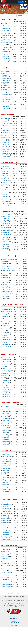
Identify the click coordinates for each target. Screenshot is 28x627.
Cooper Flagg (5, 286)
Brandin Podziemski (7, 370)
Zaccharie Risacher (6, 389)
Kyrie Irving (4, 529)
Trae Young (5, 61)
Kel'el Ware (4, 551)
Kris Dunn (4, 84)
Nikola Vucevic (5, 443)
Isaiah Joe (4, 517)
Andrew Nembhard (6, 134)
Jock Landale (5, 294)
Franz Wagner (5, 396)
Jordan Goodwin (6, 47)
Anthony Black (5, 273)
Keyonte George (6, 480)
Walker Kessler (5, 196)
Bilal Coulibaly (5, 265)
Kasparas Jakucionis (7, 291)
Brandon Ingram (6, 30)
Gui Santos (4, 366)
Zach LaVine (5, 296)
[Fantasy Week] (21, 15)
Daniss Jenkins (5, 194)
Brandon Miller (5, 268)
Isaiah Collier (5, 135)
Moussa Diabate (6, 239)
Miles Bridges (5, 75)
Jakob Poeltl (5, 246)
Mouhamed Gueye (6, 148)
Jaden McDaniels (6, 80)
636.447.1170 (18, 616)
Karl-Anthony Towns (7, 456)
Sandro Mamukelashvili (7, 259)
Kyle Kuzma (5, 577)
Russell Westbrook (6, 37)
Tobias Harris (5, 185)
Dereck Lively (5, 51)
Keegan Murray (5, 437)
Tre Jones (4, 472)
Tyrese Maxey (5, 532)
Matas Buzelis (5, 413)
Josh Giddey (5, 416)
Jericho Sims (5, 392)
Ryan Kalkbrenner (6, 118)
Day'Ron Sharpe (6, 359)
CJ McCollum (5, 132)
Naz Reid (4, 125)
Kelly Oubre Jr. (5, 244)
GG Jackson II (5, 89)
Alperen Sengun (6, 25)
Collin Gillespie (5, 420)
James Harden (5, 515)
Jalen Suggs (5, 470)
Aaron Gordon (5, 289)
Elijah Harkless (5, 458)
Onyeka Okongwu (7, 91)
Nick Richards (5, 408)
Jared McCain (5, 339)
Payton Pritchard (6, 422)
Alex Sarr (4, 127)
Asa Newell (5, 151)
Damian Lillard (5, 484)
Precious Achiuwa (6, 409)
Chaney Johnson (6, 434)
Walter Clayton (5, 237)
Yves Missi (4, 341)
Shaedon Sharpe (6, 234)
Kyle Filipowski (5, 406)
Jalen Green (5, 277)
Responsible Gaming (14, 622)
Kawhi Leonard (5, 78)
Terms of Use (14, 621)
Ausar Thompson (6, 32)
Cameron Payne (6, 487)
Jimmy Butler (5, 189)
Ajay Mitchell (5, 473)
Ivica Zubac (5, 493)
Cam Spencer (5, 371)
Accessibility (14, 625)
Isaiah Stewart (5, 441)
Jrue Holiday (5, 432)
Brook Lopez (5, 198)
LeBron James (5, 556)
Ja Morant (4, 54)
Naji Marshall (5, 558)
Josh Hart (4, 85)
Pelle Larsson (5, 561)
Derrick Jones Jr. (6, 364)
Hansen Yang (5, 205)
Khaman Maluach (6, 53)
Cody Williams (5, 108)
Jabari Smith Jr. (6, 318)
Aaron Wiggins (5, 58)
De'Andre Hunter (6, 99)
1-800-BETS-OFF (19, 603)
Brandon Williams (6, 377)
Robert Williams (6, 539)
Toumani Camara (6, 26)
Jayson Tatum (5, 156)
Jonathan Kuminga (6, 293)
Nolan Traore (5, 588)
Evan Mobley (5, 23)
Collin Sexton (5, 391)
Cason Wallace (5, 328)
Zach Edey (4, 284)
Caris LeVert (5, 436)
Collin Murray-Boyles (7, 242)
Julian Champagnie (6, 28)
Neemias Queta (6, 216)
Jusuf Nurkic (5, 579)
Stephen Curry (5, 192)
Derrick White (5, 373)
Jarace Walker (5, 250)
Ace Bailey (4, 525)
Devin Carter (5, 33)
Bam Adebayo (5, 357)
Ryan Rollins (5, 375)
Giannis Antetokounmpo (8, 477)
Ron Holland (5, 40)
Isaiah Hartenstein (6, 309)
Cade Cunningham (6, 35)
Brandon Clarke (6, 142)
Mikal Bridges (5, 77)
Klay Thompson (6, 201)
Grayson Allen (6, 513)
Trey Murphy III (5, 425)
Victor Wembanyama (7, 504)
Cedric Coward (5, 282)
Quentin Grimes (6, 123)
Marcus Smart (5, 537)
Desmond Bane (6, 225)
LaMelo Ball (5, 272)
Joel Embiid (5, 382)
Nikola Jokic (5, 149)
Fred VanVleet (5, 394)
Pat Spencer (5, 56)
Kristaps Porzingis (6, 344)
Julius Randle (5, 222)
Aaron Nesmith (5, 387)
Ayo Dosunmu (5, 128)
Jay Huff (4, 574)
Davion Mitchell (5, 563)
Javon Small (5, 298)
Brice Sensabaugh (6, 42)
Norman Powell (5, 439)
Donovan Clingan (6, 522)
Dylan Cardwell (5, 46)
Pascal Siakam (5, 461)
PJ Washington (5, 415)
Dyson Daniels (5, 227)
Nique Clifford (5, 82)
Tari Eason (4, 313)
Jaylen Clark (5, 140)
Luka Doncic (5, 229)
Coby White (5, 39)
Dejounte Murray (6, 327)
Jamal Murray (5, 466)
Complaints (14, 624)
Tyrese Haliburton (6, 384)
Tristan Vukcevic (6, 444)
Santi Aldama (5, 380)
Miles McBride (5, 137)
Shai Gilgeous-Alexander (8, 418)
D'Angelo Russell (6, 536)
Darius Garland (5, 287)
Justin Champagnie (6, 361)
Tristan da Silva (5, 144)
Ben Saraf (4, 248)
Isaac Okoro (5, 103)
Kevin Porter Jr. (5, 275)
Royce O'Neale (5, 510)
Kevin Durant (5, 173)
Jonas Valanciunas (6, 203)
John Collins (5, 121)
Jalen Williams (5, 60)
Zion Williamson (6, 223)
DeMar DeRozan (6, 171)
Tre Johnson (5, 279)
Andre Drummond (6, 572)
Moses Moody (5, 385)
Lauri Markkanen (6, 199)
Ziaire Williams (5, 491)
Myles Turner (5, 73)
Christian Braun (6, 332)
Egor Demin (5, 479)
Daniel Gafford (5, 146)
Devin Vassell (5, 463)
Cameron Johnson (6, 241)
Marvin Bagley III (6, 263)
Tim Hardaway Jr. (6, 97)
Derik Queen (5, 168)
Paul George (5, 423)
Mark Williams (6, 311)
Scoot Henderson (6, 323)
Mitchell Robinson (6, 489)
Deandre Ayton (5, 503)
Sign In (21, 1)
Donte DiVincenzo (6, 335)
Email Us (9, 616)
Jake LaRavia (5, 530)
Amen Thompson (6, 565)
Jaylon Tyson (5, 106)
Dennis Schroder (6, 104)
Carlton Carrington (6, 191)
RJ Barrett (4, 554)
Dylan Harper (5, 321)
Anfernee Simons (6, 346)
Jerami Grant (5, 314)
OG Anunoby (5, 218)
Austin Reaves (5, 180)
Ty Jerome (4, 575)
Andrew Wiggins (6, 511)
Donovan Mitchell (6, 518)
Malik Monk (5, 178)
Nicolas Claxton (5, 454)
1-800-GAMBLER (10, 603)
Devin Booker (5, 465)
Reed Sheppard (6, 468)
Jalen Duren (5, 549)
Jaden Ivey (4, 101)
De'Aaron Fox (5, 560)
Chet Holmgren (5, 220)
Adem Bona (5, 429)
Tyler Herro (5, 325)
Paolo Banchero (6, 567)
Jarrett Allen (5, 184)
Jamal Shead (5, 87)
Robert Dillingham (6, 96)
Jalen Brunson (5, 368)
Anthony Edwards (7, 230)
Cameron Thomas (6, 182)
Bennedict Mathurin (6, 266)
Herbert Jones (5, 337)
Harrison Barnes (6, 520)
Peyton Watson (5, 348)
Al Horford (4, 527)
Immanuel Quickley (7, 584)
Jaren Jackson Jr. (6, 49)
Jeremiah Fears (6, 130)
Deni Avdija (5, 170)
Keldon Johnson (6, 508)
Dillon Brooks (5, 334)
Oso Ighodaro (5, 568)
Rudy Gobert (5, 71)
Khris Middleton (6, 534)
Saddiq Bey (5, 506)
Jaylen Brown (5, 411)
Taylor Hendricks (6, 482)
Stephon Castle (6, 320)
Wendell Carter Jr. (6, 166)
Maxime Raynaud (6, 261)
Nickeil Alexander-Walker (8, 270)
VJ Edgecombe (5, 177)
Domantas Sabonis (6, 586)
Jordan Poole (5, 342)
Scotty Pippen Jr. (6, 581)
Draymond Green (6, 363)
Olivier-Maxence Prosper (8, 582)
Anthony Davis (5, 214)
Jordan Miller (5, 486)
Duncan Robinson (6, 153)
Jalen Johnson (5, 459)
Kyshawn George (6, 430)
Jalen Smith (5, 120)
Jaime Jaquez (5, 175)
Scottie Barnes (5, 553)
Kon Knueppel (5, 316)
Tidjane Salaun (5, 155)
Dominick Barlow (6, 94)
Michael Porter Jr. (6, 232)
